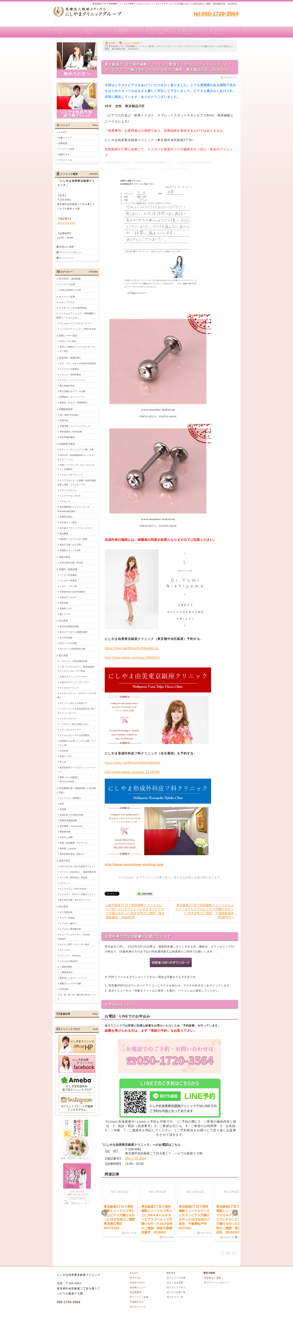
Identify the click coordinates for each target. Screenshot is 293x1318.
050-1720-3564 (135, 1158)
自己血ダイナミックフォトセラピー (77, 528)
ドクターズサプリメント (71, 474)
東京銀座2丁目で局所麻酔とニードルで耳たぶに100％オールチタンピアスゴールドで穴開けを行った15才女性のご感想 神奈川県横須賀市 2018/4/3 (157, 1219)
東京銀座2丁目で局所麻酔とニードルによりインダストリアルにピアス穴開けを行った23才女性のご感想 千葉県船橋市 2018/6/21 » (206, 911)
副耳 (62, 803)
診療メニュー (98, 32)
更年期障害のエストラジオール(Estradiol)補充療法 (73, 509)
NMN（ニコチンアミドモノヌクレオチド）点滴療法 (75, 467)
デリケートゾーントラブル (72, 380)
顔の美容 (63, 906)
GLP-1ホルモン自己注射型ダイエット (78, 866)
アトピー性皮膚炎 (68, 575)
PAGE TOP (228, 1253)
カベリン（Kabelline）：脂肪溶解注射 (78, 872)
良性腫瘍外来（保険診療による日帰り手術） (76, 790)
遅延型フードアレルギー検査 (73, 539)
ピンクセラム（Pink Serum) (73, 888)
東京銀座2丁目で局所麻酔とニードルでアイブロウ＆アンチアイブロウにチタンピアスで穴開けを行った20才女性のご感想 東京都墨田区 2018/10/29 (232, 1219)
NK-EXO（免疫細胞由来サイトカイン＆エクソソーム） (76, 457)
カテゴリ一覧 (175, 1297)
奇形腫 (63, 809)
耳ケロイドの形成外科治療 (72, 648)
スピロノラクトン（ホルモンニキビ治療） (76, 695)
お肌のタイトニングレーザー (73, 676)
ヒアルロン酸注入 (68, 923)
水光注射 (64, 750)
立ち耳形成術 (66, 637)
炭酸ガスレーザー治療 (70, 983)
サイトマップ (66, 258)
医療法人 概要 (66, 246)
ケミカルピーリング (69, 687)
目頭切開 (64, 989)
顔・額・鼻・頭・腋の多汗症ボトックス (76, 996)
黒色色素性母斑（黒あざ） (72, 854)
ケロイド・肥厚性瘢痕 (70, 374)
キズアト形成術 (67, 917)
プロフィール (225, 32)
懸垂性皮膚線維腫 (68, 820)
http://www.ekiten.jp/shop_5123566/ (132, 772)
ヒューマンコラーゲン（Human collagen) (73, 936)
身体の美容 (64, 860)
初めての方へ (137, 1282)
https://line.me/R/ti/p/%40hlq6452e (131, 648)
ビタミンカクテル (68, 490)
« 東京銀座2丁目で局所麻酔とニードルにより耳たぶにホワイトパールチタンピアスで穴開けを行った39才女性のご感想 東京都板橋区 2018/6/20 (135, 911)
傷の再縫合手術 (67, 385)
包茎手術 (64, 420)
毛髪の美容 (64, 557)
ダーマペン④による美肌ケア (73, 703)
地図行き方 (193, 32)
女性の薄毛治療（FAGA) (71, 562)
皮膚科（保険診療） (69, 569)
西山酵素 (64, 533)
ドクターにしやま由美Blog (73, 307)
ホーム (68, 32)
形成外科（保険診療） (70, 357)
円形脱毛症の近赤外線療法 (72, 591)
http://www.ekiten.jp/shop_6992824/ (132, 657)
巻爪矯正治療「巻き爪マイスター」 (77, 900)
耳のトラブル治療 (68, 643)
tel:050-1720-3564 (216, 14)
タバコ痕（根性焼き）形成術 (73, 877)
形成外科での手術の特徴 (71, 815)
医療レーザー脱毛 (68, 335)
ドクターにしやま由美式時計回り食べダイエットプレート (76, 710)
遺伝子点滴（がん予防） (71, 544)
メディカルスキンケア (70, 729)
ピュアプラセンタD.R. (70, 495)
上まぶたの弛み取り (69, 961)
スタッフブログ (67, 302)
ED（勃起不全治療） (70, 415)
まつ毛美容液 (66, 912)
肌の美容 (63, 655)
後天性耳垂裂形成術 (69, 626)
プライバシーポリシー (71, 252)
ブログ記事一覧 (176, 1292)
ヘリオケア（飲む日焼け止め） (74, 724)
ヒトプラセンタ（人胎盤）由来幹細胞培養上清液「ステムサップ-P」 (76, 482)
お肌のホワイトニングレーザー (74, 682)
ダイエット (65, 883)
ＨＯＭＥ (62, 132)
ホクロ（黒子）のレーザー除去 (74, 944)
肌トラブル (65, 614)
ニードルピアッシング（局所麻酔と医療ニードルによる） (76, 315)
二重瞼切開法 (66, 966)
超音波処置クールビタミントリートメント (76, 769)
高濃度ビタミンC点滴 (70, 550)
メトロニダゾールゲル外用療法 (74, 735)
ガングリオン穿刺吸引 (70, 798)
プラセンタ (65, 501)
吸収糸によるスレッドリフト (73, 978)
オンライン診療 (67, 296)
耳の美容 (63, 620)
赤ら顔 (63, 762)
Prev (104, 1213)
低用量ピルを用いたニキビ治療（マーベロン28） (76, 743)
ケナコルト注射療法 (69, 369)
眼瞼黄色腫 (65, 831)
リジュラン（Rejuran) (70, 955)
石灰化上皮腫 (66, 837)
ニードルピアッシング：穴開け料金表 (78, 329)
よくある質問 (175, 1282)
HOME (110, 43)
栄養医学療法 (66, 516)
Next (235, 1213)
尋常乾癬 (64, 603)
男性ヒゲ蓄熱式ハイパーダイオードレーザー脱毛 (76, 348)
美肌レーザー (66, 756)
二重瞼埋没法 (66, 972)
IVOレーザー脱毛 (68, 341)
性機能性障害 (66, 409)
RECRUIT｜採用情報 (70, 278)
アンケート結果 (161, 32)
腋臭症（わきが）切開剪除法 (73, 402)
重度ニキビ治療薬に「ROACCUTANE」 (68, 779)
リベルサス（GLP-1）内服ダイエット (78, 894)
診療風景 (129, 32)
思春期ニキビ (66, 608)
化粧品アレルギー (68, 597)
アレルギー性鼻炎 (68, 580)
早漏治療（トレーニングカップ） (76, 426)
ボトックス (65, 950)
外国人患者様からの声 (70, 290)
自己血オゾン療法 (68, 522)
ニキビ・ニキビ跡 (68, 586)
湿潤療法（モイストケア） (72, 397)
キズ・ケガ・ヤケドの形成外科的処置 (78, 363)
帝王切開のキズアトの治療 (72, 391)
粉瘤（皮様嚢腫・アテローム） (74, 842)
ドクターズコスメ (68, 718)
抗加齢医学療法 (67, 443)
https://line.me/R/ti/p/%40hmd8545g (132, 762)
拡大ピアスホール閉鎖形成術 (73, 632)
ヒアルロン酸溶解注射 (70, 929)
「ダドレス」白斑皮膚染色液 (73, 661)
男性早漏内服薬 (67, 437)
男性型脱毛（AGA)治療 (71, 431)
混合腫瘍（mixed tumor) (71, 826)
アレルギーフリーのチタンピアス (76, 323)
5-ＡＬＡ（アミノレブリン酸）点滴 (77, 449)
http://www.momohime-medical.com (134, 864)
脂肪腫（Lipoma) (68, 848)
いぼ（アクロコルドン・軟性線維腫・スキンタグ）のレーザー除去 (76, 668)
